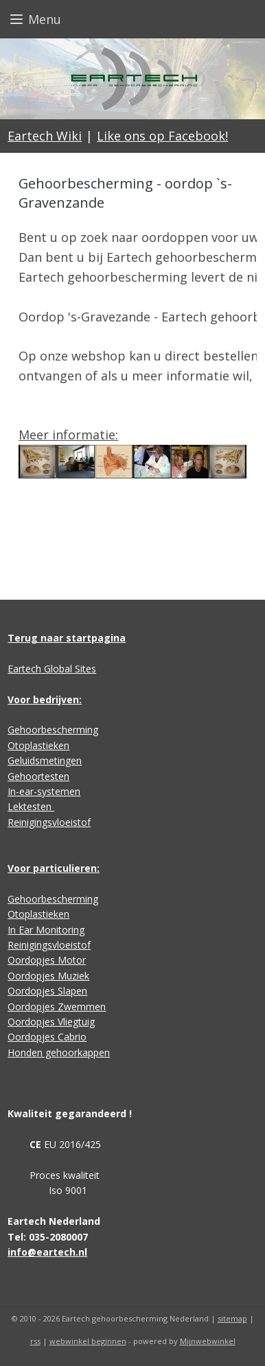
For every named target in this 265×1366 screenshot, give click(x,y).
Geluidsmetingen (45, 760)
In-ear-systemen (44, 791)
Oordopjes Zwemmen (57, 1006)
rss (35, 1341)
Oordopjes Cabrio (47, 1036)
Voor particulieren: (54, 868)
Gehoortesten (38, 776)
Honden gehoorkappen (59, 1052)
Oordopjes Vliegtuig (51, 1021)
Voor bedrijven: (45, 699)
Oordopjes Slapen (47, 990)
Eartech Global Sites (52, 668)
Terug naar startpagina (67, 637)
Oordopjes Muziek (48, 975)
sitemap (232, 1318)
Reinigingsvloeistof (49, 822)
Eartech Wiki (45, 135)
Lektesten (31, 806)
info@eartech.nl (47, 1251)
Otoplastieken (38, 745)
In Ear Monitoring (46, 929)
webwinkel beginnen (87, 1341)
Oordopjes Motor (47, 959)
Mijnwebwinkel (207, 1341)
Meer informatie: (68, 434)
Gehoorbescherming (53, 729)
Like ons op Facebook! (162, 135)
